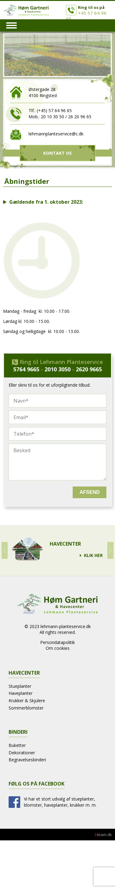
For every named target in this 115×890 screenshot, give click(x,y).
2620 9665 (89, 369)
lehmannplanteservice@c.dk (56, 134)
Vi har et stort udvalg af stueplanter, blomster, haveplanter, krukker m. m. (60, 802)
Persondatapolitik (57, 642)
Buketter (17, 745)
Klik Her (93, 555)
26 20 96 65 (79, 116)
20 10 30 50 (52, 116)
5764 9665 (26, 369)
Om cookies (58, 648)
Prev (5, 550)
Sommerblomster (26, 708)
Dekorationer (22, 753)
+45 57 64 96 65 (86, 16)
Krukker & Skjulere (27, 700)
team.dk (103, 834)
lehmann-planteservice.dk (65, 626)
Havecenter (65, 543)
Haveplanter (21, 693)
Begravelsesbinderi (27, 760)
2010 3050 (57, 369)
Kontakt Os (57, 153)
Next (110, 550)
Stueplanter (20, 686)
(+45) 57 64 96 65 (54, 110)
